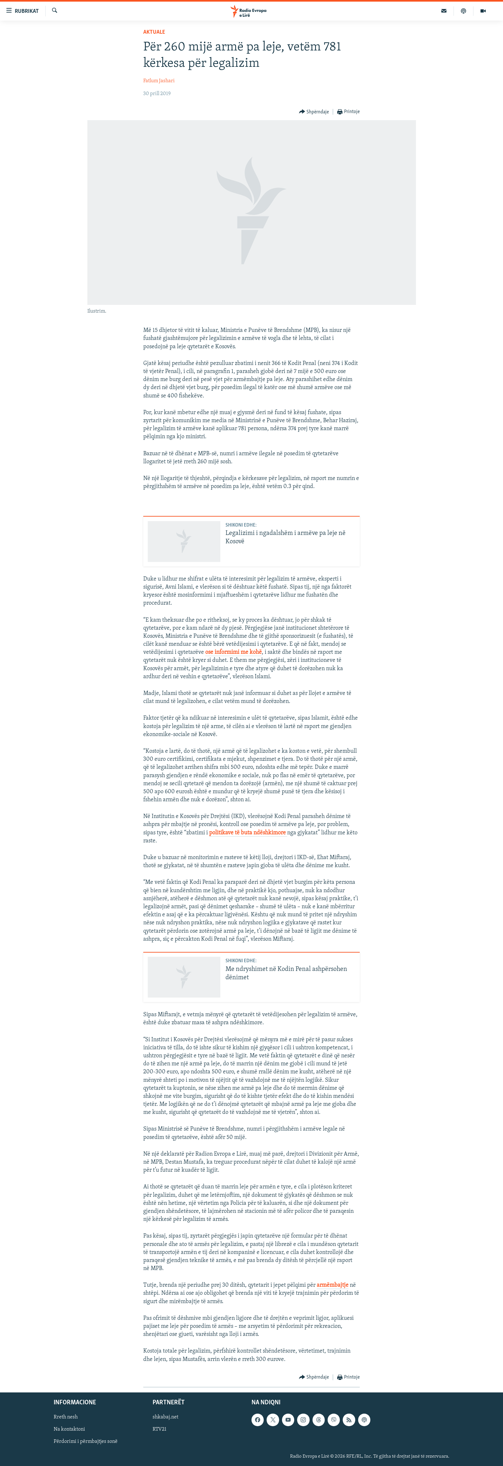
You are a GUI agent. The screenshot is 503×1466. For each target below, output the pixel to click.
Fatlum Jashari (159, 81)
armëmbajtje (333, 1285)
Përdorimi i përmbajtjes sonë (86, 1441)
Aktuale (154, 32)
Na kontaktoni (69, 1429)
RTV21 (159, 1429)
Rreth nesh (66, 1417)
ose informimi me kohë (233, 652)
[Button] (314, 112)
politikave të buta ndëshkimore (248, 833)
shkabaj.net (165, 1417)
